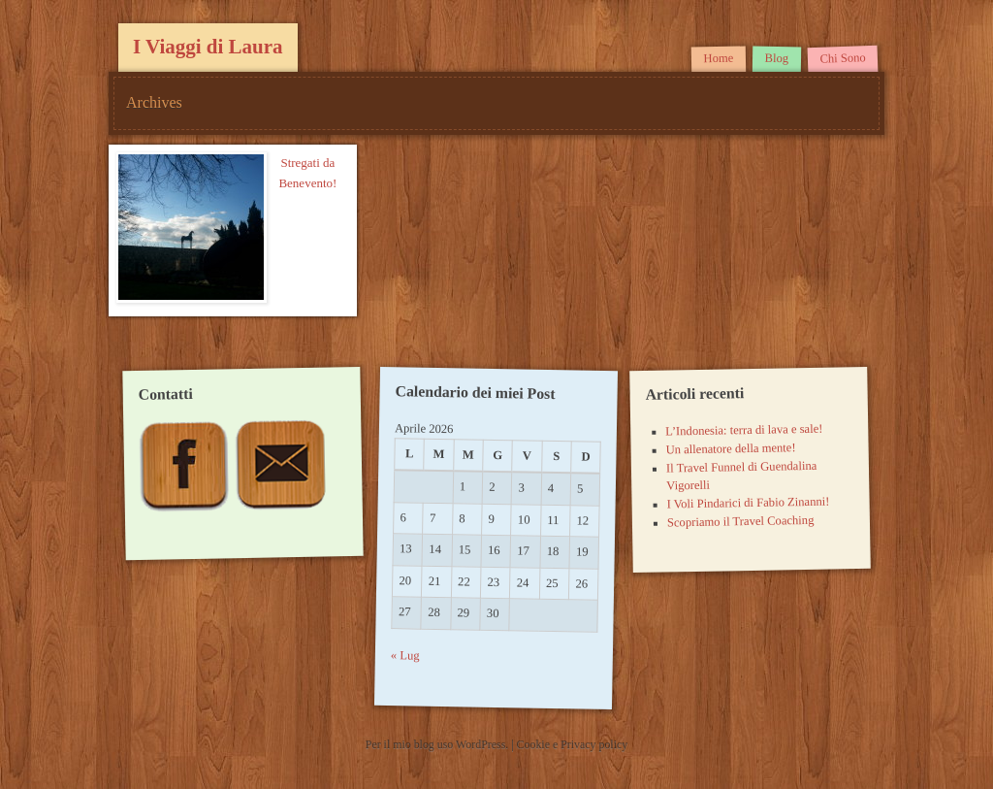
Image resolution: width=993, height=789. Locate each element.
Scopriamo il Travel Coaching (740, 521)
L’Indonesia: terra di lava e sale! (743, 430)
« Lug (405, 656)
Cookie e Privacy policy (572, 744)
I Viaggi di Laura (208, 46)
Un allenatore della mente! (730, 448)
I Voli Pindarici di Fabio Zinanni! (747, 503)
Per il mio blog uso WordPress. (438, 744)
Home (718, 58)
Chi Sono (842, 58)
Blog (776, 58)
